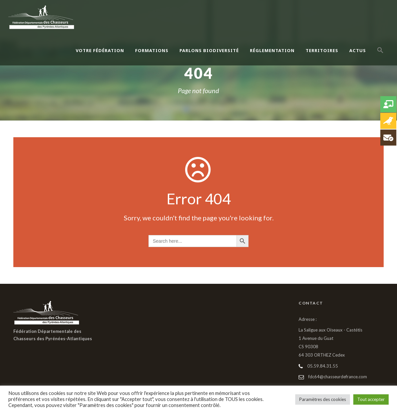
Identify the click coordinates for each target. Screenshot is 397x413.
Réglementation (272, 50)
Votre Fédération (100, 50)
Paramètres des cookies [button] (322, 399)
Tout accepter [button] (371, 399)
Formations (151, 50)
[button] (380, 57)
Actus (357, 50)
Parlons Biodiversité (209, 50)
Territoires (322, 50)
